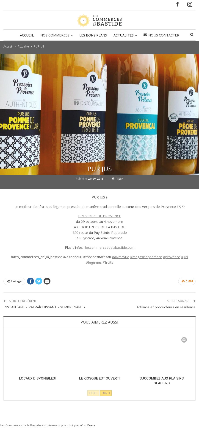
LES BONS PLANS (93, 35)
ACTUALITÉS (123, 35)
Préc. (93, 393)
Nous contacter (161, 35)
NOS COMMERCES (54, 35)
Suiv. (106, 393)
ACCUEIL (27, 35)
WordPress (87, 425)
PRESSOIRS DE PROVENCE (99, 216)
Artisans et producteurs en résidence (166, 307)
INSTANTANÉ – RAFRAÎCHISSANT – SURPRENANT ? (44, 307)
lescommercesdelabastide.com (109, 247)
